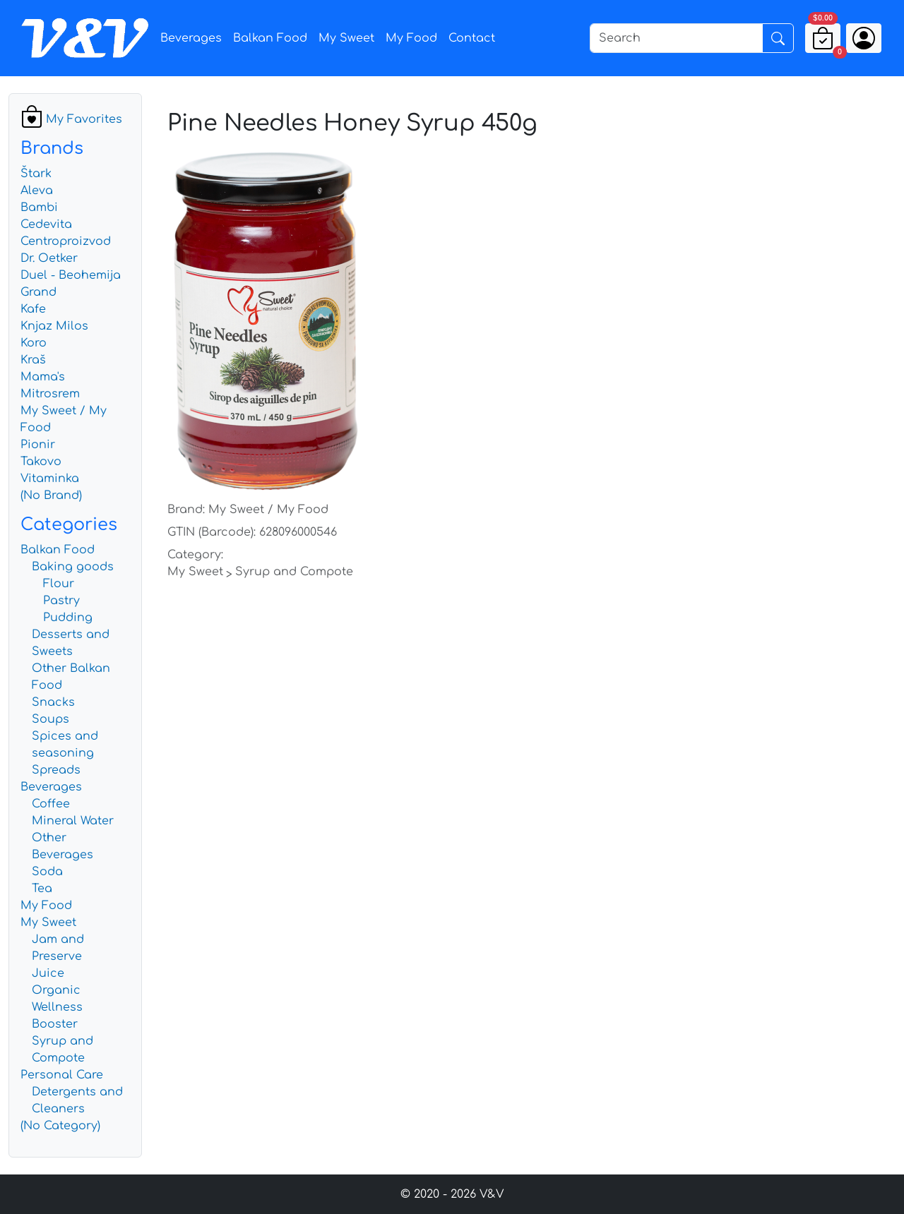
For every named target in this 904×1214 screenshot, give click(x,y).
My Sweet (346, 38)
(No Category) (60, 1125)
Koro (33, 343)
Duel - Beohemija (70, 275)
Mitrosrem (50, 393)
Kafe (33, 309)
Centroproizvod (65, 241)
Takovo (40, 461)
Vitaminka (49, 478)
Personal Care (61, 1075)
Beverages (191, 38)
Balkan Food (270, 38)
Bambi (39, 207)
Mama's (42, 377)
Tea (42, 888)
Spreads (56, 770)
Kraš (33, 360)
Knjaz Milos (54, 326)
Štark (36, 173)
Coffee (51, 804)
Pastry (61, 600)
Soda (47, 871)
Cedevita (46, 224)
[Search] (676, 38)
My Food (411, 38)
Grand (38, 292)
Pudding (68, 617)
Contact (471, 38)
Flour (58, 583)
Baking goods (73, 566)
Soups (50, 719)
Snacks (53, 702)
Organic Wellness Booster (57, 1007)
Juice (48, 973)
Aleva (36, 190)
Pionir (37, 444)
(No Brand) (51, 495)
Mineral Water (73, 821)
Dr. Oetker (49, 258)
